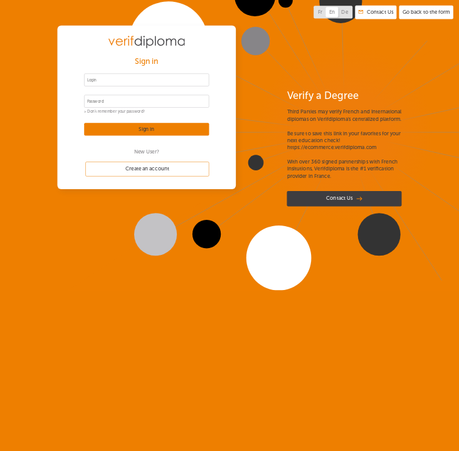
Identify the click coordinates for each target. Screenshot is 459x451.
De (344, 12)
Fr (320, 12)
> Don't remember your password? (114, 112)
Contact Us (344, 198)
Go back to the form (426, 12)
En (332, 12)
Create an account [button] (147, 169)
